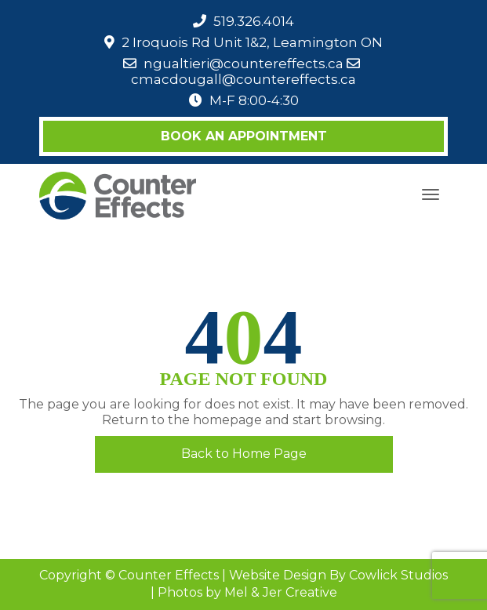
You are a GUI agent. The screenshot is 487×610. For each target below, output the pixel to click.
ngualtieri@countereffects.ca (243, 63)
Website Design (277, 575)
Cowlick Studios (398, 575)
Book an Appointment (244, 136)
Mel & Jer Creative (280, 592)
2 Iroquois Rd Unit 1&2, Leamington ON (252, 42)
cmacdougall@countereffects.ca (243, 79)
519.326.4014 (253, 21)
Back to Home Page (244, 453)
